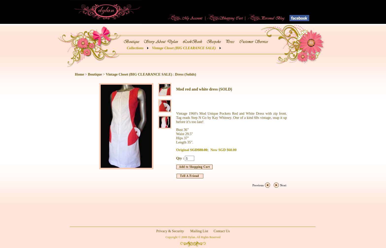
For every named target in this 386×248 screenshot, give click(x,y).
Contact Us (222, 231)
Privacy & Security (170, 231)
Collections (135, 48)
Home (79, 74)
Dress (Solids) (185, 74)
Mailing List (199, 231)
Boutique (95, 74)
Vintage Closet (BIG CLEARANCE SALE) (184, 48)
